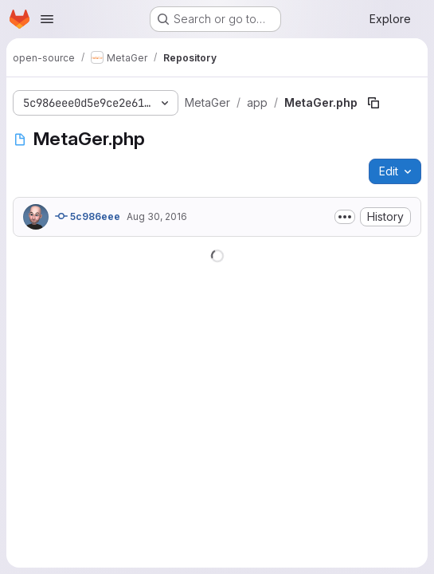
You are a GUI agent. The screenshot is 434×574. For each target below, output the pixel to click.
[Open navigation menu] (47, 19)
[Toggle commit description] (344, 217)
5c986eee (87, 216)
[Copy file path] (373, 103)
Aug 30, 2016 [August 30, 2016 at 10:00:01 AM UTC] (157, 216)
